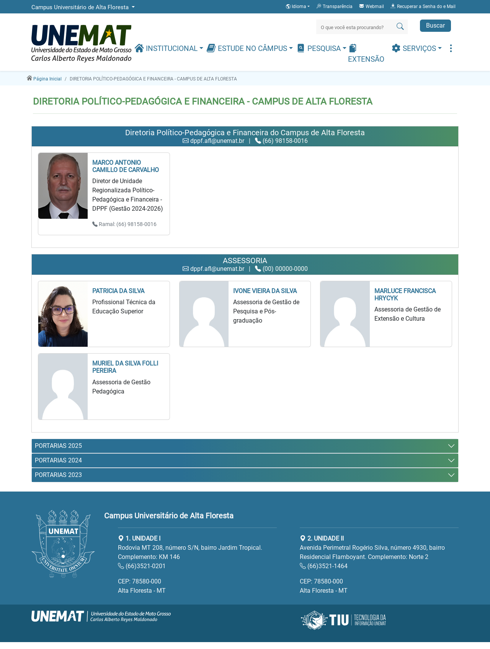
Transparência (334, 6)
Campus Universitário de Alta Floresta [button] (80, 7)
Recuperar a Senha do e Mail (423, 6)
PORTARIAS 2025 (58, 445)
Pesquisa (319, 48)
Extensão (366, 53)
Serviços (414, 48)
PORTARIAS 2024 (58, 460)
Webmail (371, 6)
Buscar (435, 25)
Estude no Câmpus (247, 48)
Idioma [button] (296, 6)
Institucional (166, 48)
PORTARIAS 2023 (58, 475)
